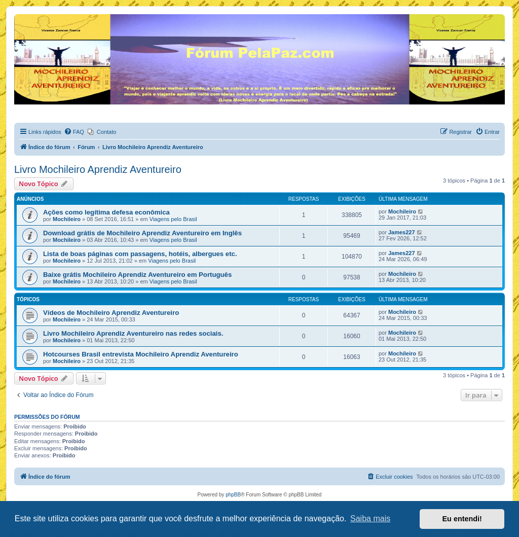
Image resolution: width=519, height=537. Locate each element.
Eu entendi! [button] (462, 519)
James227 (401, 232)
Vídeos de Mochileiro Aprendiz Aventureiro (111, 312)
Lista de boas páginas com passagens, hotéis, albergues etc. (140, 254)
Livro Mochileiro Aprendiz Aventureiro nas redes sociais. (133, 333)
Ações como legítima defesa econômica (106, 212)
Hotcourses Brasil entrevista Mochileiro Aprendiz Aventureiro (140, 354)
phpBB (233, 494)
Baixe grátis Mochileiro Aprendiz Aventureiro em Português (137, 274)
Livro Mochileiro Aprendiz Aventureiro (97, 169)
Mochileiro (67, 219)
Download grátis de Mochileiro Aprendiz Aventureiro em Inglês (142, 233)
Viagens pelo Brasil (173, 219)
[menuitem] (74, 132)
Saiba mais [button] (370, 518)
